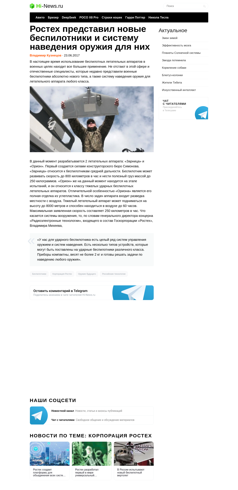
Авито (40, 17)
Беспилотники (39, 274)
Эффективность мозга (176, 45)
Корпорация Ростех (62, 274)
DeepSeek (69, 17)
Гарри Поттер (135, 17)
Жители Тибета (172, 82)
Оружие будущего (87, 274)
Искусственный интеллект (179, 90)
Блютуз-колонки (172, 75)
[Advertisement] (92, 346)
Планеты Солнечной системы (181, 52)
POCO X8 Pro (88, 17)
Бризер (53, 17)
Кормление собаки (174, 67)
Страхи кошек (112, 17)
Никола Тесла (158, 17)
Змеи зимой (170, 38)
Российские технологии (113, 274)
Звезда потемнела (174, 60)
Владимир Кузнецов (45, 55)
